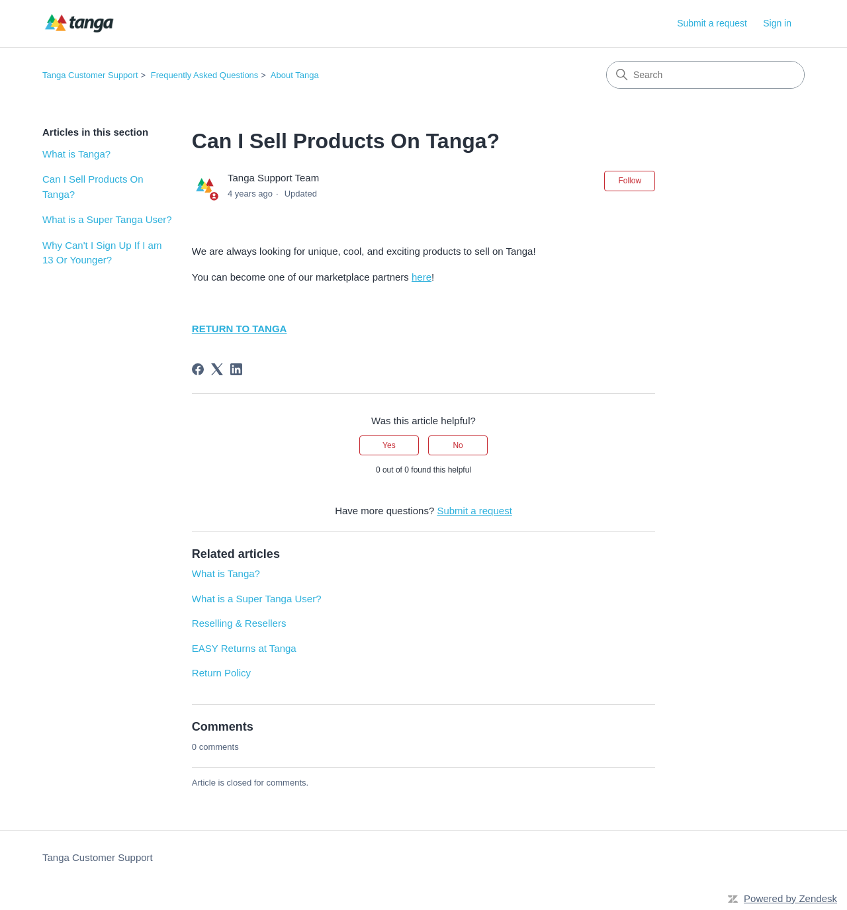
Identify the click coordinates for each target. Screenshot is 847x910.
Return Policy (221, 672)
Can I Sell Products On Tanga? (93, 186)
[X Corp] (217, 369)
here (421, 277)
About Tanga (295, 75)
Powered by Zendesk (790, 898)
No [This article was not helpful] (458, 445)
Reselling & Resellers (239, 623)
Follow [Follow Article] (629, 180)
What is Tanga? (76, 153)
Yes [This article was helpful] (389, 445)
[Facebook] (198, 369)
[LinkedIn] (236, 369)
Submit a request (712, 23)
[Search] (705, 75)
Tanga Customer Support (90, 75)
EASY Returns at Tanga (244, 648)
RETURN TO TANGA (239, 328)
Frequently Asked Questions (205, 75)
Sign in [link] (777, 23)
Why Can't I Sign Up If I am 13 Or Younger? (101, 253)
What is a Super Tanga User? (107, 219)
